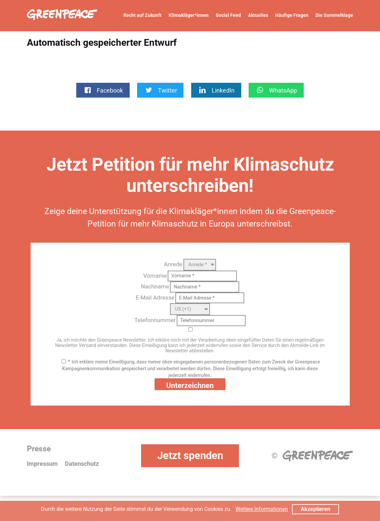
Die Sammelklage (334, 15)
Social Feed (228, 15)
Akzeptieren (315, 509)
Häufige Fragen (291, 15)
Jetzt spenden (190, 455)
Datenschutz (82, 463)
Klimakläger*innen (189, 15)
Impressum (42, 463)
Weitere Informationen (262, 509)
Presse (39, 448)
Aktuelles (258, 15)
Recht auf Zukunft (142, 15)
